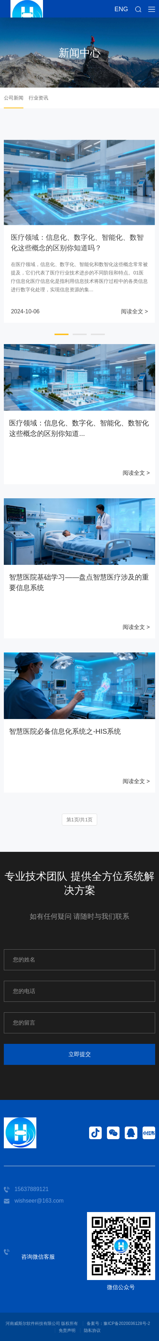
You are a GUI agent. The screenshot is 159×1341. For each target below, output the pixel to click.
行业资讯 (38, 98)
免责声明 (67, 1330)
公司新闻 (13, 98)
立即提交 (79, 1054)
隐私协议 (92, 1330)
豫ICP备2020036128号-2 (126, 1323)
